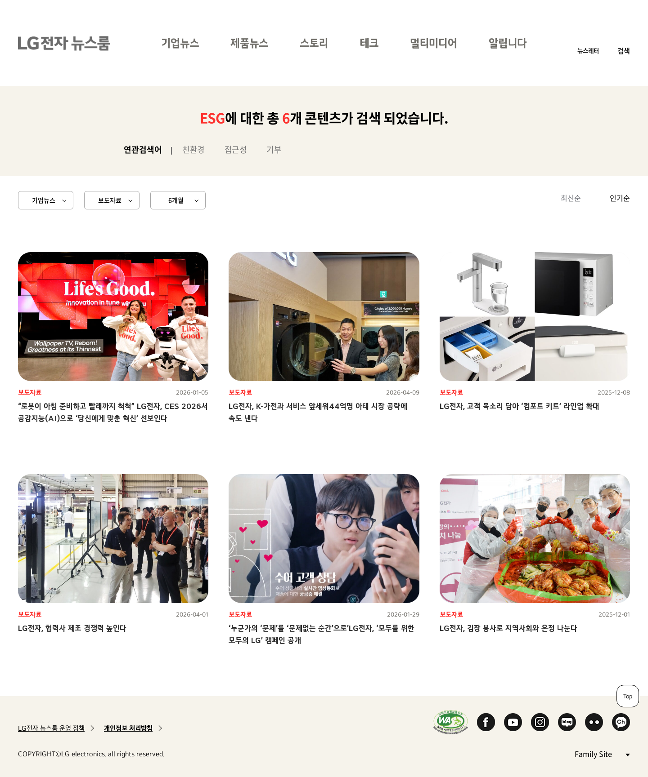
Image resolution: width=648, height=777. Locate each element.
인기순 (620, 197)
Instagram (540, 722)
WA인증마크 (450, 722)
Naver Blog (567, 722)
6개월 (176, 199)
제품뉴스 (249, 43)
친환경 (193, 149)
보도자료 (110, 199)
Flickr (594, 722)
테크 (369, 43)
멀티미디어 (433, 43)
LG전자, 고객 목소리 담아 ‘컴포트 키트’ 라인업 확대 (519, 406)
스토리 (314, 43)
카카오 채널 (621, 722)
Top (627, 696)
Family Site (602, 753)
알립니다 (507, 43)
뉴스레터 (588, 50)
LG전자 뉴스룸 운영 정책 (51, 728)
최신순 (571, 197)
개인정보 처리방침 (128, 728)
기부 (273, 149)
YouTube (513, 722)
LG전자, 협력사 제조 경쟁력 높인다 (72, 628)
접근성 (236, 149)
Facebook (486, 722)
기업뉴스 (180, 43)
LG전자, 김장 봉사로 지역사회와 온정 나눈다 (508, 628)
